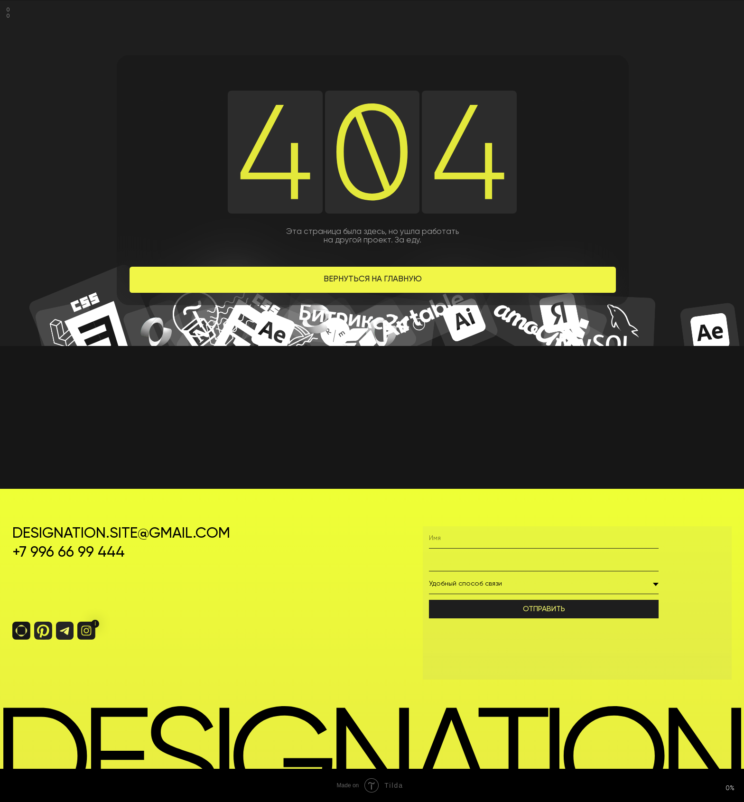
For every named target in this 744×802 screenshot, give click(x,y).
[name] (544, 539)
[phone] (544, 561)
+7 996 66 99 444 (68, 552)
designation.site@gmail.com (121, 533)
